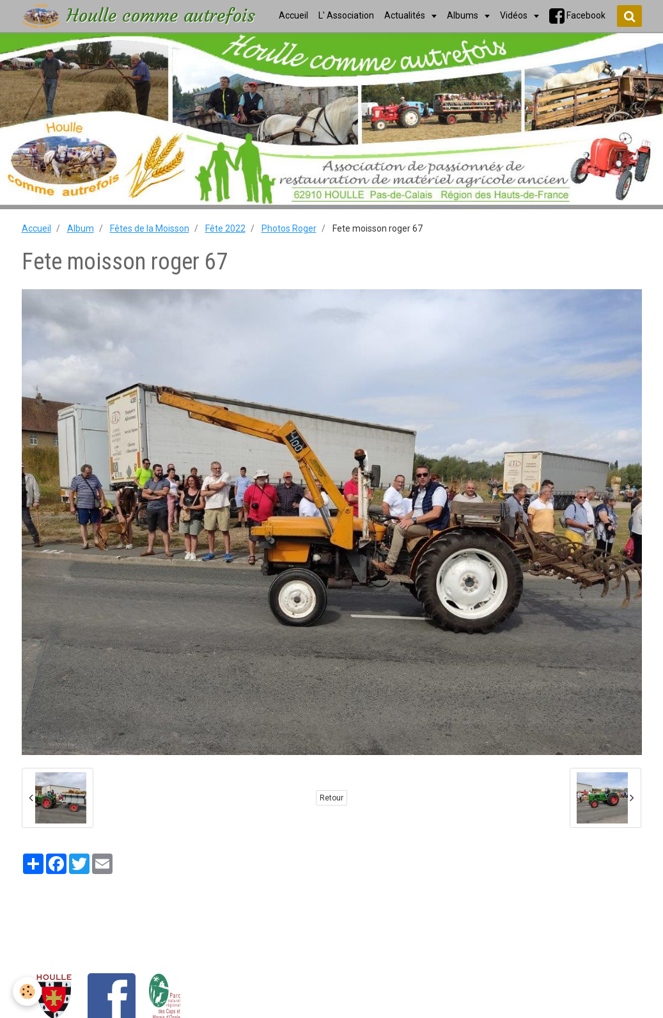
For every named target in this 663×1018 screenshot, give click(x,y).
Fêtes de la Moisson (149, 228)
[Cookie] (27, 991)
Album (80, 228)
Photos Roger (288, 228)
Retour (331, 797)
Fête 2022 (225, 228)
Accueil (36, 228)
